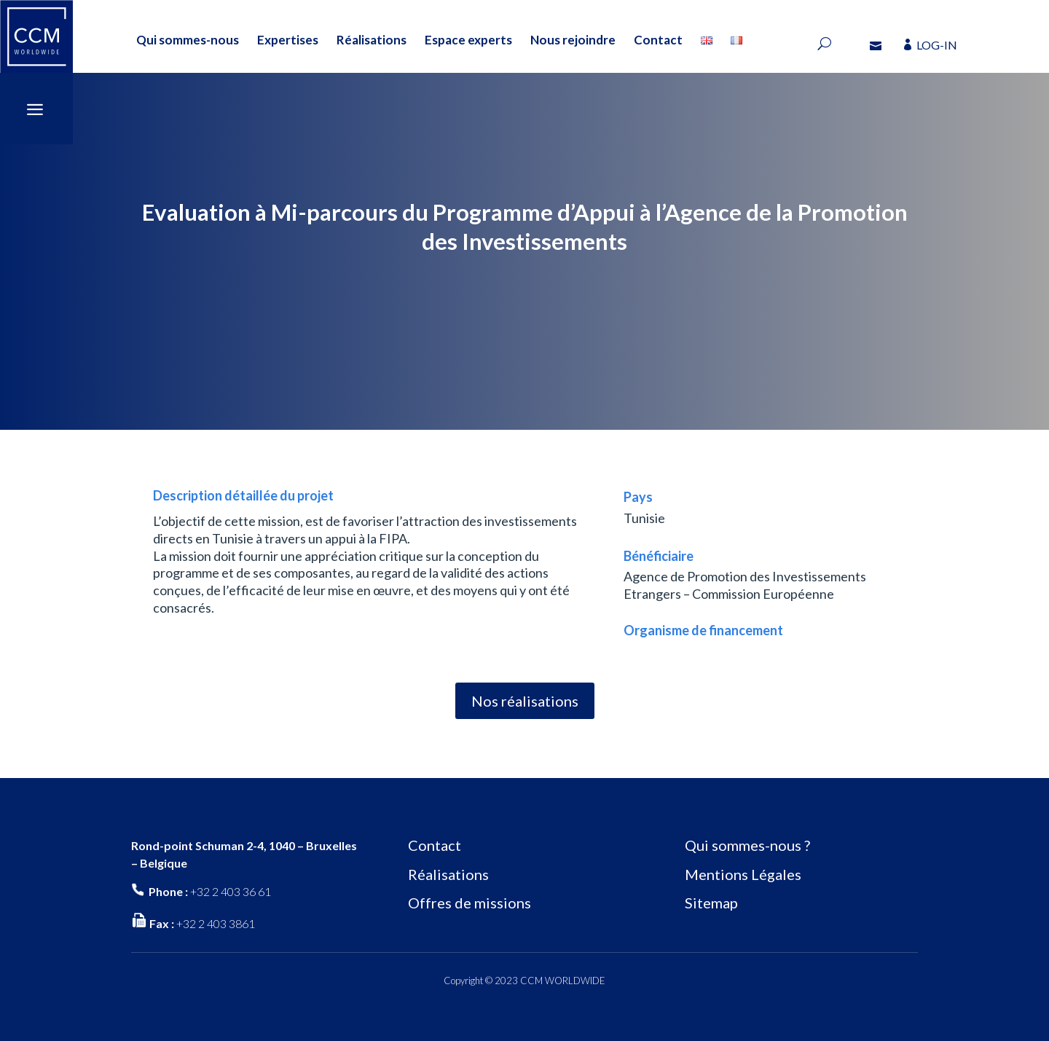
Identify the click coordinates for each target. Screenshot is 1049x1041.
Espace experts (468, 39)
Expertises (287, 39)
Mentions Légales (743, 874)
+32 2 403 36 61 (230, 891)
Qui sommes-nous (187, 39)
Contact (658, 39)
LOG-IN (936, 45)
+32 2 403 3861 (215, 923)
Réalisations (371, 39)
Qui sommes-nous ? (747, 845)
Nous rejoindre (573, 39)
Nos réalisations (524, 701)
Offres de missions (469, 902)
